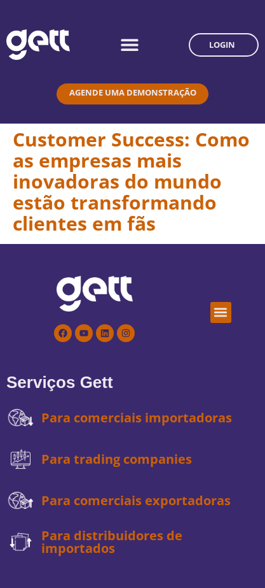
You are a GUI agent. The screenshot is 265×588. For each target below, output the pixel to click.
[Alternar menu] (129, 44)
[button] (220, 312)
